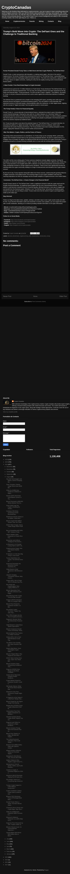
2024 (6, 464)
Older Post (63, 296)
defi (30, 236)
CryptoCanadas (16, 7)
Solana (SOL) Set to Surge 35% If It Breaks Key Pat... (14, 581)
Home (7, 21)
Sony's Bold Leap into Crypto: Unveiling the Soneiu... (13, 507)
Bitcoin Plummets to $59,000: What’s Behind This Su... (14, 502)
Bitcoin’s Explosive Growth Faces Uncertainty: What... (14, 629)
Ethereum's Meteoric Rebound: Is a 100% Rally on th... (14, 819)
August (9, 477)
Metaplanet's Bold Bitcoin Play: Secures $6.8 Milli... (14, 756)
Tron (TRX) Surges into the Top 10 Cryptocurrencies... (14, 615)
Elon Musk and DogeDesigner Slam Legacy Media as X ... (13, 586)
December (10, 466)
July (8, 839)
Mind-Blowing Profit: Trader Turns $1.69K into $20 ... (14, 596)
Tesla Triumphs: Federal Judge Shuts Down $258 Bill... (14, 486)
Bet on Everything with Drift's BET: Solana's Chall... (14, 531)
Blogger (46, 870)
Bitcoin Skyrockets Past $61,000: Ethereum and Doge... (13, 591)
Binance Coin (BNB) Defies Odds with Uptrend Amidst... (14, 746)
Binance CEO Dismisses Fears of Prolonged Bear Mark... (14, 798)
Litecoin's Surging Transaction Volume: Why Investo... (14, 576)
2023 (6, 857)
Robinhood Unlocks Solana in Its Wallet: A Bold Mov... (14, 517)
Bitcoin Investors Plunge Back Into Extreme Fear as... (13, 729)
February (9, 851)
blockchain (16, 236)
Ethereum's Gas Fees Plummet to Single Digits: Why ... (14, 693)
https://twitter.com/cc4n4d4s (17, 223)
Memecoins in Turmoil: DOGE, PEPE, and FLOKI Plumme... (14, 765)
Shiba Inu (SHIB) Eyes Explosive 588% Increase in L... (14, 813)
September (10, 474)
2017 (6, 864)
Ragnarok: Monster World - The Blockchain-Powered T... (14, 620)
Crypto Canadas (19, 401)
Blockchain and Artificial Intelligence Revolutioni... (14, 541)
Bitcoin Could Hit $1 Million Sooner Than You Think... (14, 521)
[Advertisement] (18, 322)
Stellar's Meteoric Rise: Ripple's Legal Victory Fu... (14, 760)
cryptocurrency (24, 236)
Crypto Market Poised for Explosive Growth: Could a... (14, 682)
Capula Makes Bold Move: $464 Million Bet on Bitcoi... (13, 834)
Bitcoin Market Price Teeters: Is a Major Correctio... (14, 633)
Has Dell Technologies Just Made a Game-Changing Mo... (14, 480)
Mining (41, 21)
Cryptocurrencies (19, 21)
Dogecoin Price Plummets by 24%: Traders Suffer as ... (14, 823)
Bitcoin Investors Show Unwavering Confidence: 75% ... (14, 665)
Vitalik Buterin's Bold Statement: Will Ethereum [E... (14, 570)
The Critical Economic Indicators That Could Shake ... (13, 740)
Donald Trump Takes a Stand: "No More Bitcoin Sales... (14, 803)
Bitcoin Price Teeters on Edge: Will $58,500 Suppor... (13, 735)
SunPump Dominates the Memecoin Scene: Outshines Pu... (13, 565)
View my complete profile (10, 412)
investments (35, 236)
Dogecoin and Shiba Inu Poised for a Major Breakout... (13, 724)
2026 (6, 459)
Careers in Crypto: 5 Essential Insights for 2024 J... (14, 771)
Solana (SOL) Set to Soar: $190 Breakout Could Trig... (13, 638)
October (9, 471)
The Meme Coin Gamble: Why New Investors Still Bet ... (13, 644)
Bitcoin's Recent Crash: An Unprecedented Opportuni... (14, 828)
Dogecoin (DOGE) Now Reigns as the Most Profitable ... (13, 670)
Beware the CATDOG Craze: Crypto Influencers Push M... (14, 707)
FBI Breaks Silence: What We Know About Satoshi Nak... (14, 687)
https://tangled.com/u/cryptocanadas (20, 225)
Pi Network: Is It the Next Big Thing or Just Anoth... (14, 554)
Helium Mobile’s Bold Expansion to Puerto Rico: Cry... (14, 536)
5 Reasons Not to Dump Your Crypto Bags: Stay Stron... (14, 808)
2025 (6, 462)
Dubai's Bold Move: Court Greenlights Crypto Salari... (13, 650)
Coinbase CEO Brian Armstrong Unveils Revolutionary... (12, 512)
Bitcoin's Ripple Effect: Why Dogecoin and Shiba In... (14, 654)
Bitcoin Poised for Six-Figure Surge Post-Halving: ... (14, 702)
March (9, 849)
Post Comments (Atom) (39, 301)
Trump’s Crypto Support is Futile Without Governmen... (13, 786)
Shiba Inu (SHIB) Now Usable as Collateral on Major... (13, 491)
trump (48, 236)
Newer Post (7, 296)
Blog (59, 21)
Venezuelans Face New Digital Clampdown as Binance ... (13, 712)
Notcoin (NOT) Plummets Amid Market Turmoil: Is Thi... (13, 497)
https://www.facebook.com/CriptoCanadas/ (23, 220)
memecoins (42, 236)
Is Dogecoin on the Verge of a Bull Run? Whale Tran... (14, 698)
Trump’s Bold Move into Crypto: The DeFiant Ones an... (14, 559)
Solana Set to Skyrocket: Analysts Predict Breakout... (13, 676)
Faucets (32, 21)
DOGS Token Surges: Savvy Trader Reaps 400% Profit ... (14, 526)
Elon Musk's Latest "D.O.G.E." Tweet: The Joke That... (13, 611)
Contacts (51, 21)
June (8, 841)
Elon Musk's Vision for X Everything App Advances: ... (14, 781)
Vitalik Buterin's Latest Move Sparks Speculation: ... (14, 625)
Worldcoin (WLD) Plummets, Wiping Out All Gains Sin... (14, 776)
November (10, 469)
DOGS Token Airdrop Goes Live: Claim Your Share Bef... (14, 659)
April (8, 846)
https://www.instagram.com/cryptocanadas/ (23, 221)
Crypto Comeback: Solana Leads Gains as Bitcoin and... (13, 792)
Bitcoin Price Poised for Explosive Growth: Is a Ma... (13, 605)
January (9, 854)
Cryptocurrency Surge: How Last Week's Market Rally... (14, 550)
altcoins (10, 236)
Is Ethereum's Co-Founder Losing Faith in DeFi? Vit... (14, 545)
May (8, 844)
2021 (6, 862)
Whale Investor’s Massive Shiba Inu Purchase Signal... (13, 752)
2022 (6, 859)
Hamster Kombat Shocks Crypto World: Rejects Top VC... (14, 718)
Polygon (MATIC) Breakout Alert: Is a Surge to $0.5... (14, 600)
